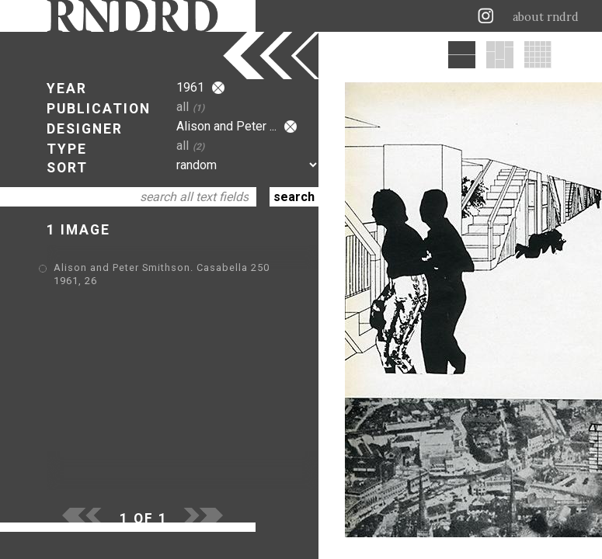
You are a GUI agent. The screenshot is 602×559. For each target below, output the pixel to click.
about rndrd (546, 17)
